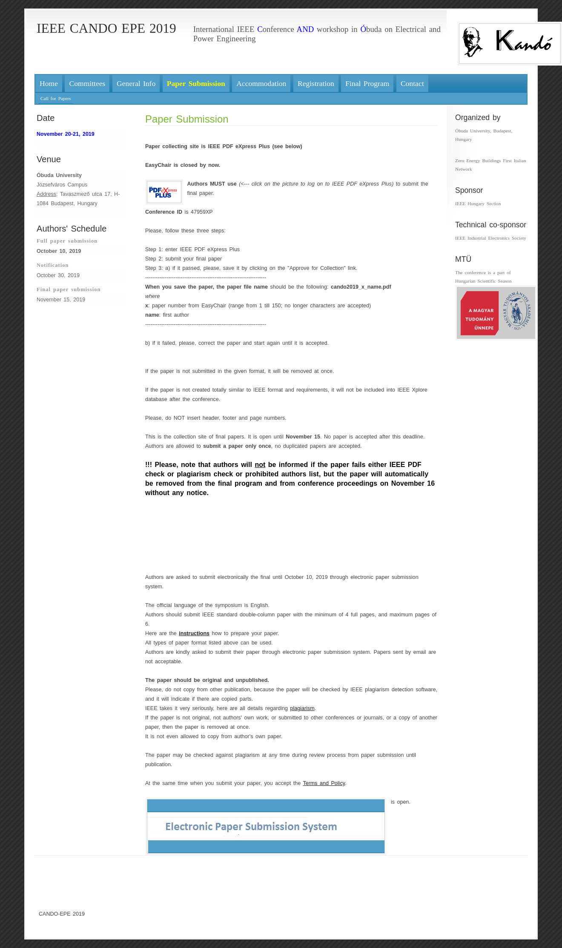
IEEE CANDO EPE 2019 (106, 28)
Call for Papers (55, 98)
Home (49, 83)
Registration (316, 83)
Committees (87, 83)
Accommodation (261, 83)
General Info (136, 83)
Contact (412, 83)
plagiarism (302, 708)
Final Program (367, 83)
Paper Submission (187, 119)
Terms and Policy (324, 783)
